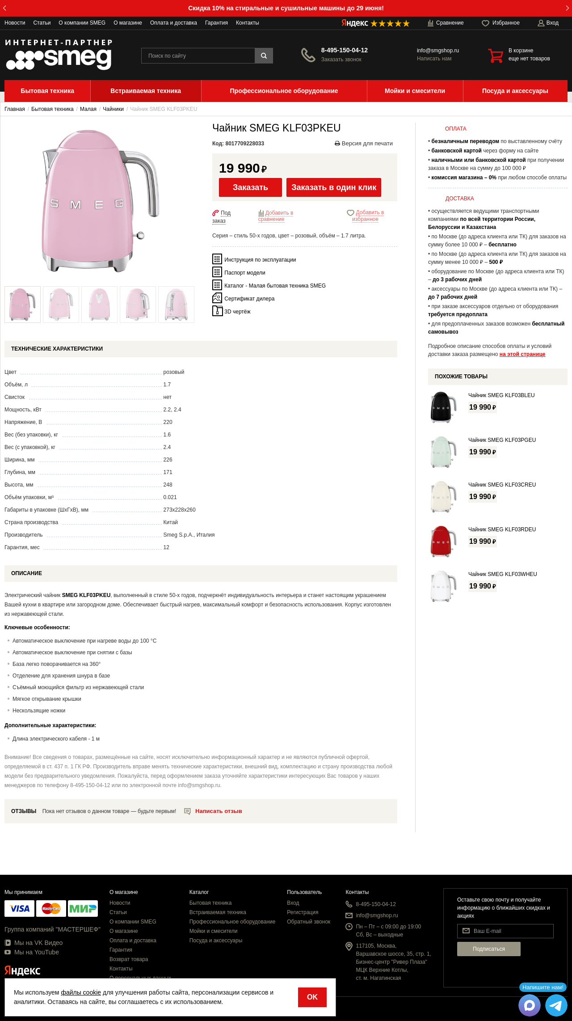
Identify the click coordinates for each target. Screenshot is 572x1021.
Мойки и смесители (213, 931)
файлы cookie (81, 992)
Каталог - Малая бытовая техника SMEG (275, 285)
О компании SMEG (82, 23)
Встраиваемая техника (217, 912)
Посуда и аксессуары (216, 940)
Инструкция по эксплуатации (260, 259)
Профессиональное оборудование (232, 922)
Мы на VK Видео (33, 942)
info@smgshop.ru (438, 50)
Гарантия (216, 23)
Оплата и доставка (173, 23)
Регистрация (302, 912)
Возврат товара (128, 959)
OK (312, 997)
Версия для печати (364, 143)
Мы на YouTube (31, 952)
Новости (14, 23)
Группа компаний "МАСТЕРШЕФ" (52, 929)
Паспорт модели (244, 272)
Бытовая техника (210, 903)
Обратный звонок (308, 921)
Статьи (41, 23)
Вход (293, 903)
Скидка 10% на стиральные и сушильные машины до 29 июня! (286, 8)
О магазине (128, 23)
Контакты (247, 23)
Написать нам (434, 58)
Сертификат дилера (249, 298)
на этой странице (523, 354)
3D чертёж (237, 311)
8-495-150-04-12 (344, 50)
